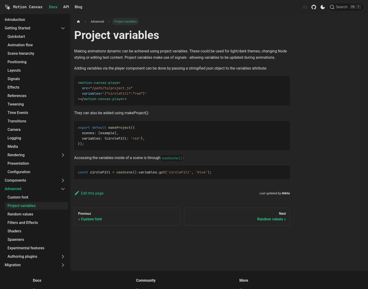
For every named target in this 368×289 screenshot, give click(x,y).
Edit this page (89, 193)
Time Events (18, 112)
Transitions (17, 121)
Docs (53, 7)
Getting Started (17, 28)
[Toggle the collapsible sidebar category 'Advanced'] (63, 189)
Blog (78, 7)
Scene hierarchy (21, 53)
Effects (13, 87)
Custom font (18, 197)
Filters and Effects (23, 222)
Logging (14, 138)
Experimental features (26, 248)
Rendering (16, 155)
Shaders (14, 231)
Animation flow (20, 45)
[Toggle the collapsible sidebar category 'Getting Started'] (63, 28)
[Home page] (78, 21)
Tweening (16, 104)
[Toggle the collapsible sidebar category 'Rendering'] (63, 155)
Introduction (15, 19)
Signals (14, 79)
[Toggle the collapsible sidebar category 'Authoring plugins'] (63, 256)
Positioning (17, 62)
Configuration (19, 172)
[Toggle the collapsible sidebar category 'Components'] (63, 180)
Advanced (13, 189)
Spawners (16, 239)
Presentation (18, 163)
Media (13, 146)
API (66, 7)
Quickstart (16, 36)
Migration (13, 265)
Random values (20, 214)
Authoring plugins (22, 256)
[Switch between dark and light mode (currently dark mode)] (322, 7)
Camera (14, 129)
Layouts (14, 70)
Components (15, 180)
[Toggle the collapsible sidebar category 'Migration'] (63, 265)
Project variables (22, 205)
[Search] (346, 7)
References (17, 96)
